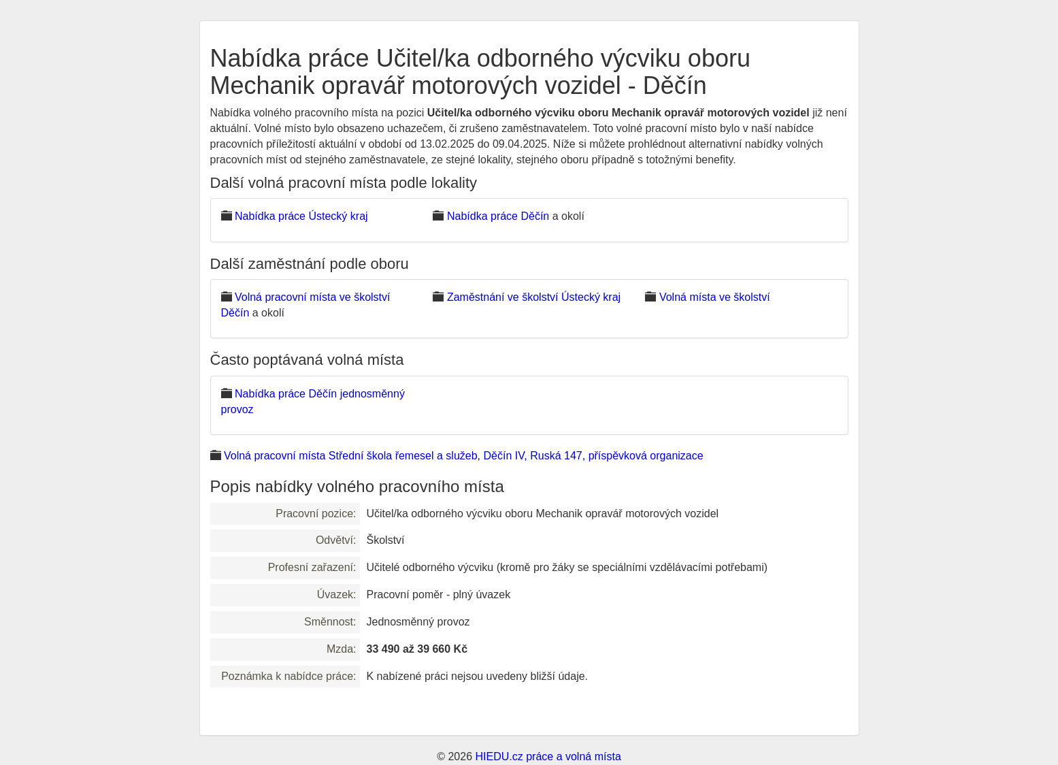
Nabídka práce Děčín (498, 216)
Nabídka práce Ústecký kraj (301, 216)
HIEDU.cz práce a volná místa (548, 756)
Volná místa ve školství (714, 297)
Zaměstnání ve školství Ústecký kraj (534, 297)
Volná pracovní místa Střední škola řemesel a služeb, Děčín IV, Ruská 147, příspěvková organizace (464, 455)
